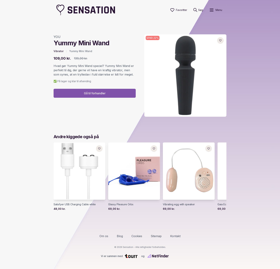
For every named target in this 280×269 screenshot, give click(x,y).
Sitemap (156, 236)
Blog (120, 236)
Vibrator (59, 51)
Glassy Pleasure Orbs (120, 204)
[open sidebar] (215, 10)
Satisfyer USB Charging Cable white (75, 204)
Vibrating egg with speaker (179, 204)
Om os (103, 236)
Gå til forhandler (95, 93)
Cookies (136, 236)
